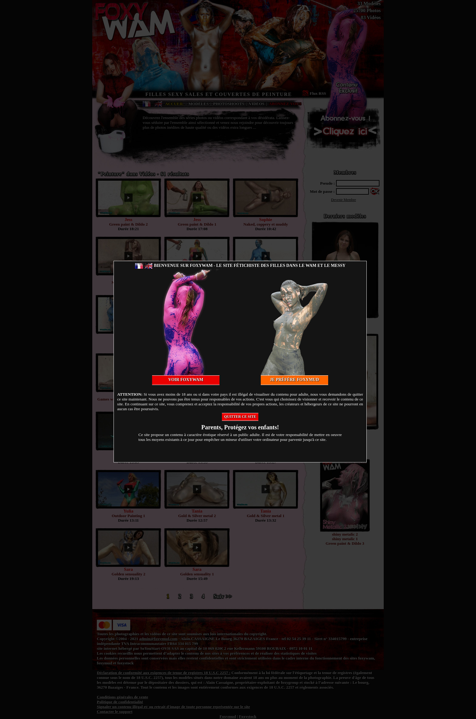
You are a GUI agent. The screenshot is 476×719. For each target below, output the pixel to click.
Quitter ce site (240, 416)
